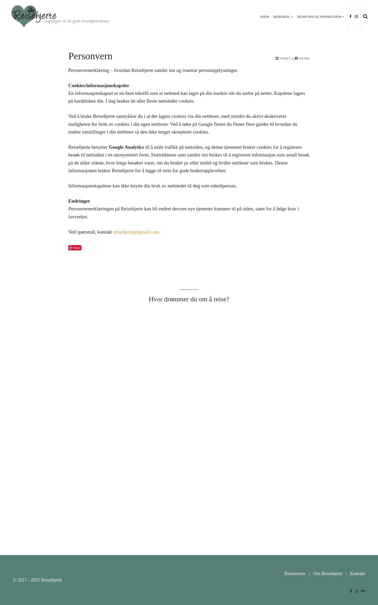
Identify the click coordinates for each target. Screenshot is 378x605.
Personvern (294, 573)
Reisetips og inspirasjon (319, 17)
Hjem (264, 17)
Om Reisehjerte (327, 573)
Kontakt (357, 573)
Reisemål (281, 17)
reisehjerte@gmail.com (136, 232)
